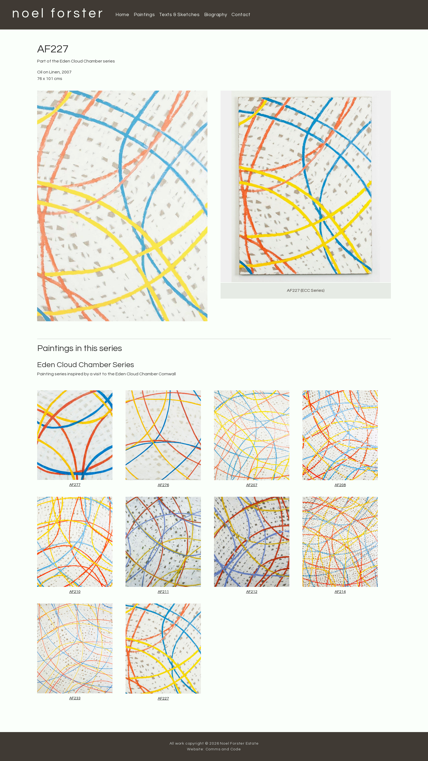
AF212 (251, 592)
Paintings (144, 14)
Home (122, 14)
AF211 (163, 592)
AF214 (340, 592)
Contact (240, 14)
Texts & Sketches (179, 14)
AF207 (251, 485)
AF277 (75, 485)
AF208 (340, 485)
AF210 (75, 592)
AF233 (75, 698)
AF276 (163, 485)
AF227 (163, 698)
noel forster (58, 13)
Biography (215, 14)
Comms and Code (223, 749)
